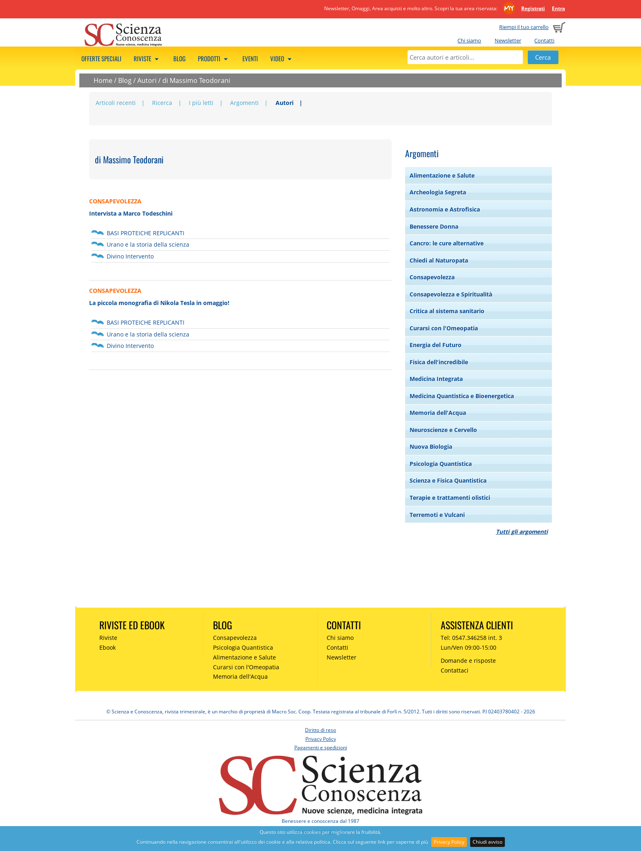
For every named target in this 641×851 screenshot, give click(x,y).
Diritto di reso (320, 729)
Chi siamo (469, 40)
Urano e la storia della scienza (148, 244)
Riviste (147, 58)
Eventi (250, 58)
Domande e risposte (468, 660)
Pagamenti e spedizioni (320, 747)
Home (103, 80)
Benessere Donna (434, 226)
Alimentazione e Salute (442, 175)
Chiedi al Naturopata (439, 260)
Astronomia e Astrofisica (445, 209)
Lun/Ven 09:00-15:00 (468, 647)
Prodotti (214, 58)
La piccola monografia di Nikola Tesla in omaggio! (159, 303)
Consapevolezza (432, 277)
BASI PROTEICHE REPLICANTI (145, 233)
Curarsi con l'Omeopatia (444, 328)
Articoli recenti (116, 103)
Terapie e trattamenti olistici (450, 497)
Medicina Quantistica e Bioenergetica (462, 396)
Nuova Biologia (431, 446)
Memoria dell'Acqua (438, 413)
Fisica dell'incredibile (439, 362)
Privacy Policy (449, 841)
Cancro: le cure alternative (447, 243)
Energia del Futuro (436, 345)
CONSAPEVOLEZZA (115, 201)
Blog (179, 58)
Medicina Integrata (436, 379)
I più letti (201, 103)
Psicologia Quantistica (441, 464)
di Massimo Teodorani (196, 80)
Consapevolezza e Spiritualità (451, 294)
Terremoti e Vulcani (437, 515)
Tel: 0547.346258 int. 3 (471, 638)
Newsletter (508, 40)
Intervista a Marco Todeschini (131, 213)
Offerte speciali (101, 58)
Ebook (107, 647)
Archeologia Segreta (438, 192)
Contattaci (454, 670)
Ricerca (162, 103)
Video (282, 58)
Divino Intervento (130, 256)
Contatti (544, 40)
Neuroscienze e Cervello (443, 430)
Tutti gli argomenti (522, 531)
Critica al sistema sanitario (447, 311)
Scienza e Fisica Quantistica (448, 480)
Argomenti (244, 103)
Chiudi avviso (487, 841)
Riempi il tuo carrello (524, 27)
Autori (147, 80)
